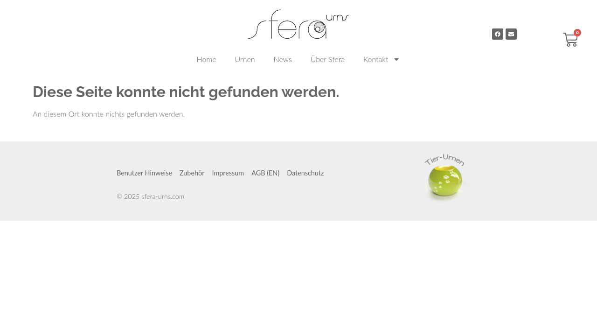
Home (206, 59)
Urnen (245, 59)
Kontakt (381, 59)
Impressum (228, 173)
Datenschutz (305, 173)
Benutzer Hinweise (144, 173)
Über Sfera (328, 59)
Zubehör (192, 173)
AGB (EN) (265, 173)
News (283, 59)
